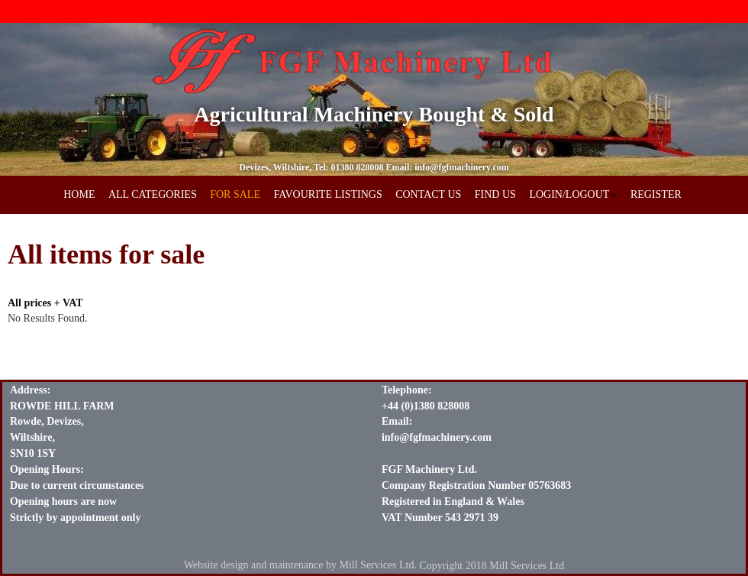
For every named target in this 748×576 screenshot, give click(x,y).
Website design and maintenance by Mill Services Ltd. (300, 565)
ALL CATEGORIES (152, 194)
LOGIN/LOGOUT (569, 194)
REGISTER (656, 194)
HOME (79, 194)
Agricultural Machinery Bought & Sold (373, 114)
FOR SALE (235, 194)
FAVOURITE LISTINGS (327, 194)
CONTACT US (428, 194)
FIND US (495, 194)
